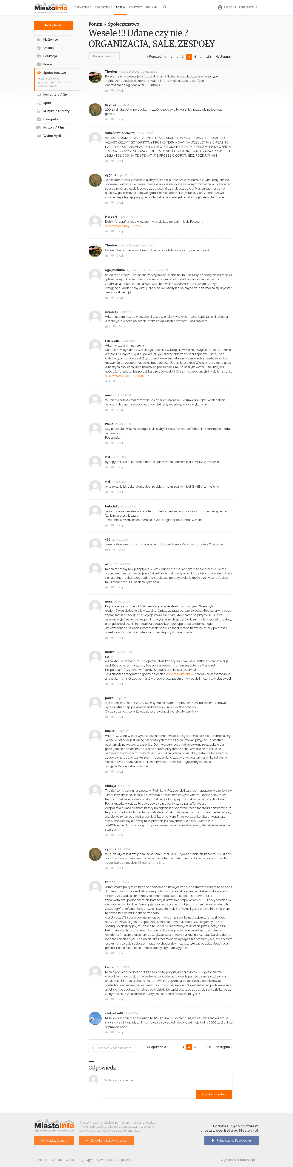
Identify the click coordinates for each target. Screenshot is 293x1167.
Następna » (223, 56)
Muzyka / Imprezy (53, 111)
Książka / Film (50, 127)
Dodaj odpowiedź (104, 56)
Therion (111, 71)
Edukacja (46, 56)
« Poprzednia (156, 56)
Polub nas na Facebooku (230, 1140)
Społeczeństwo (51, 73)
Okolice (45, 48)
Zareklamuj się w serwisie (106, 1140)
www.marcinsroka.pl (180, 674)
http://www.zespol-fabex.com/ (127, 376)
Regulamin (123, 1160)
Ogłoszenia (103, 7)
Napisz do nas (53, 1140)
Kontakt (135, 7)
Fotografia (47, 119)
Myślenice (47, 39)
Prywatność (103, 1160)
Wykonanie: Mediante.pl (237, 1160)
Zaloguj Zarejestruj (236, 7)
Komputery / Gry (52, 94)
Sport (43, 103)
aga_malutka (115, 270)
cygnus (110, 104)
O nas (70, 1160)
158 (208, 56)
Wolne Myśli (48, 136)
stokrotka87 (114, 1013)
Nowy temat (54, 25)
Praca (44, 64)
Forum (121, 7)
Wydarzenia (82, 7)
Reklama (152, 7)
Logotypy (85, 1160)
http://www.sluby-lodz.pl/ (123, 226)
